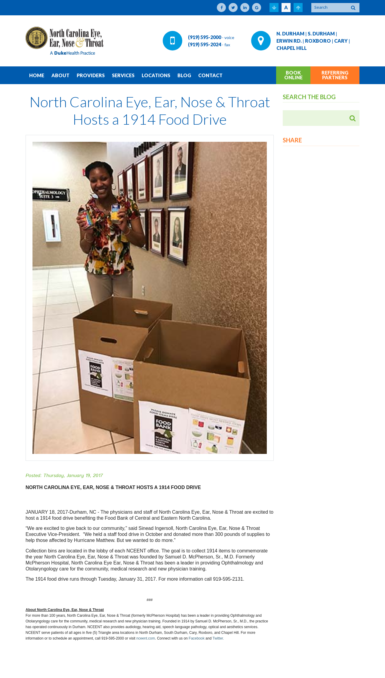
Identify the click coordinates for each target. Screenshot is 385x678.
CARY (341, 41)
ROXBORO (318, 41)
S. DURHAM (321, 33)
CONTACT (210, 75)
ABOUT (60, 75)
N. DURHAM (290, 33)
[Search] (329, 7)
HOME (36, 75)
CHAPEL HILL (291, 48)
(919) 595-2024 (204, 44)
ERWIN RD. (289, 41)
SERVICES (123, 75)
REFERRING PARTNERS (335, 75)
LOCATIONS (156, 75)
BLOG (184, 75)
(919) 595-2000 (204, 37)
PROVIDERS (91, 75)
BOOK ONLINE (293, 75)
